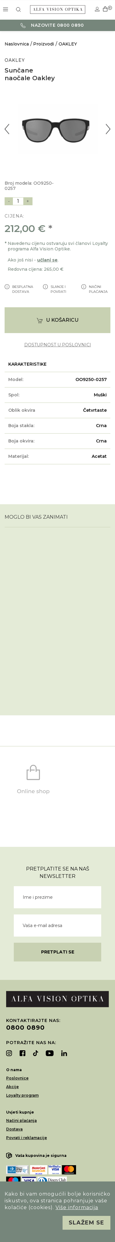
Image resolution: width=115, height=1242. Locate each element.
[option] (57, 129)
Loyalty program (22, 1095)
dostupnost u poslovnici (57, 345)
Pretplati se (57, 952)
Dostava (14, 1129)
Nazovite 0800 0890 (52, 25)
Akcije (12, 1086)
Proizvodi (43, 44)
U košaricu (58, 320)
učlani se (47, 260)
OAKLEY (68, 44)
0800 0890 (25, 1027)
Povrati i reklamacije (26, 1137)
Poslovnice (17, 1078)
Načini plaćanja (21, 1120)
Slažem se (86, 1222)
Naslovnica (17, 44)
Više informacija (77, 1207)
